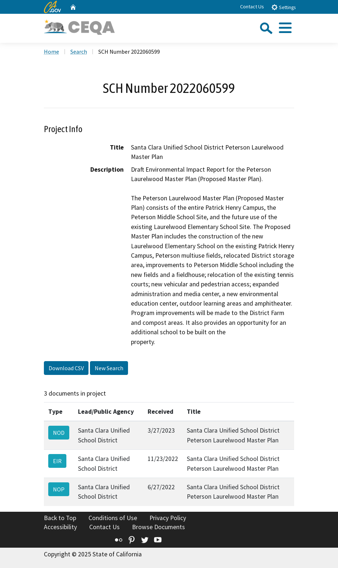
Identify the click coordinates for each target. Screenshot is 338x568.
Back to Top (60, 518)
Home (51, 51)
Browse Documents (158, 527)
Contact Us (252, 6)
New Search (109, 368)
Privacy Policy (167, 518)
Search (78, 51)
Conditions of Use (112, 518)
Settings (283, 7)
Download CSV (66, 368)
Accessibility (60, 527)
